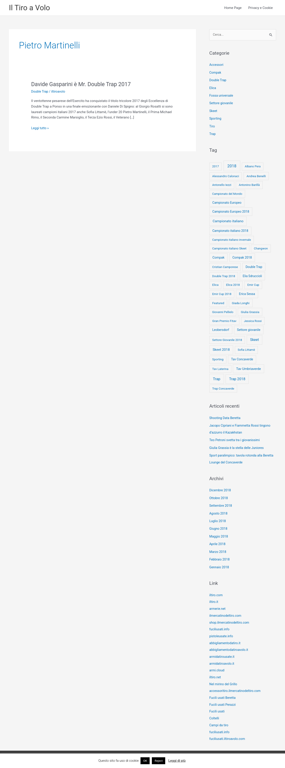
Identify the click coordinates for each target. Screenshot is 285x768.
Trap (212, 133)
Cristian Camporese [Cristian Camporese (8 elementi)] (225, 266)
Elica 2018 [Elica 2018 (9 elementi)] (233, 284)
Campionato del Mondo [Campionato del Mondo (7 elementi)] (227, 193)
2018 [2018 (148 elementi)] (231, 165)
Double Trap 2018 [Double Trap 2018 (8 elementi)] (223, 275)
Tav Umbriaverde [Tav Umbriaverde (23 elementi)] (248, 368)
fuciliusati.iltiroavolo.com (228, 732)
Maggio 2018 (219, 533)
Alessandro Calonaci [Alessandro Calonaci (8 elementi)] (225, 175)
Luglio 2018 (218, 518)
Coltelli (214, 712)
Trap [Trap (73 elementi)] (216, 378)
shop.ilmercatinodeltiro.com (230, 618)
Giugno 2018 (218, 526)
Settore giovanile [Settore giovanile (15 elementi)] (248, 329)
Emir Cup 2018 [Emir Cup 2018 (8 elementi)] (221, 293)
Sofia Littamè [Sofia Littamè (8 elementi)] (246, 349)
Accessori (216, 65)
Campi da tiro (219, 718)
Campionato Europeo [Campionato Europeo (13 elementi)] (227, 201)
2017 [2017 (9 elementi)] (215, 165)
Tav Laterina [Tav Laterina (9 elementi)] (220, 368)
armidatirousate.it (222, 652)
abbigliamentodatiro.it (225, 638)
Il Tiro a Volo (30, 7)
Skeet (213, 111)
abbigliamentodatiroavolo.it (229, 645)
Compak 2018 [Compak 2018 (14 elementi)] (242, 256)
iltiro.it (214, 598)
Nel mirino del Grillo (223, 678)
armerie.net (217, 605)
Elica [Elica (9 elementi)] (215, 284)
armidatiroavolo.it (222, 658)
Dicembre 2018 (220, 488)
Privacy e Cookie (260, 8)
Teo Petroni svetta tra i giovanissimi (235, 439)
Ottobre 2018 (219, 496)
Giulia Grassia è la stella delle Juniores (237, 446)
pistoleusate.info (221, 631)
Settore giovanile (221, 103)
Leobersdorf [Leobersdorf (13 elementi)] (220, 329)
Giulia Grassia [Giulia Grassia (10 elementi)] (250, 311)
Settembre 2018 (221, 503)
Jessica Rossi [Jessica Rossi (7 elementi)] (253, 320)
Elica (212, 88)
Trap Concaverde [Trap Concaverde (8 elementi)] (223, 387)
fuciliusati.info (219, 625)
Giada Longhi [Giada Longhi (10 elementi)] (240, 302)
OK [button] (145, 760)
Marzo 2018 (218, 548)
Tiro (212, 126)
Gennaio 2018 (219, 564)
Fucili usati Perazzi (223, 698)
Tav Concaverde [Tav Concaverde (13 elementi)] (242, 358)
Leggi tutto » (40, 128)
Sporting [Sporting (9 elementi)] (217, 358)
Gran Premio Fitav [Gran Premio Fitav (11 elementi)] (224, 320)
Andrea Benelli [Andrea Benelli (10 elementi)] (256, 175)
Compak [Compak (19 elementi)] (218, 257)
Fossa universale (221, 95)
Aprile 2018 (217, 541)
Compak (215, 73)
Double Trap (40, 92)
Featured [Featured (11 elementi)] (218, 302)
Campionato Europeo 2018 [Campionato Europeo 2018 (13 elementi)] (230, 211)
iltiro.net (215, 672)
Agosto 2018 (218, 511)
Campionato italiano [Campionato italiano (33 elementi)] (228, 220)
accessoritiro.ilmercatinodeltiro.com (236, 685)
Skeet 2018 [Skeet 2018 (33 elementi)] (221, 349)
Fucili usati (217, 705)
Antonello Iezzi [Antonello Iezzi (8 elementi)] (221, 184)
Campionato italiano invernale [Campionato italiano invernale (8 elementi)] (231, 239)
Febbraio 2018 (220, 556)
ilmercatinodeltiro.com (226, 611)
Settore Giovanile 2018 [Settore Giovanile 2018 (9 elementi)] (227, 339)
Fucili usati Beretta (223, 692)
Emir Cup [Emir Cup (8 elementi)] (253, 284)
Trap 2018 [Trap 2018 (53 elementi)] (237, 378)
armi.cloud (217, 665)
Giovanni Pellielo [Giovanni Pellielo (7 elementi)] (222, 311)
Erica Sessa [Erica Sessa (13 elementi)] (247, 293)
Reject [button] (159, 760)
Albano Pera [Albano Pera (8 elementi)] (253, 165)
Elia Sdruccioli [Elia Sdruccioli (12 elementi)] (252, 275)
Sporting (215, 118)
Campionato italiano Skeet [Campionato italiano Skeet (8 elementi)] (229, 247)
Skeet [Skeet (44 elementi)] (254, 339)
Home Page (233, 8)
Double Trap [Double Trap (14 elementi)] (254, 266)
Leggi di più (176, 761)
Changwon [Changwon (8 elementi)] (261, 247)
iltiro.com (216, 591)
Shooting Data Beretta (225, 417)
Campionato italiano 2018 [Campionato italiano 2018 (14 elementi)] (230, 230)
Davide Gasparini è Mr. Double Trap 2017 (83, 84)
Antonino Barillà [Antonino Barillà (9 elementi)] (249, 184)
